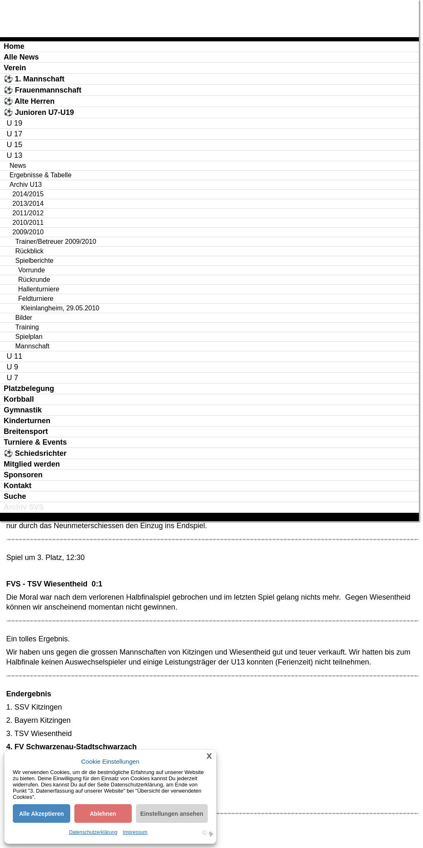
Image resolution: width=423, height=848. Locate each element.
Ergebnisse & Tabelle (40, 175)
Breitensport (26, 431)
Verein (15, 68)
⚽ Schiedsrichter (35, 453)
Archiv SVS (24, 507)
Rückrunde (34, 279)
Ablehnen (103, 813)
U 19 (14, 123)
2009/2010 (28, 232)
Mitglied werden (32, 464)
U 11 (14, 356)
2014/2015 (28, 194)
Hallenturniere (38, 289)
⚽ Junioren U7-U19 (39, 112)
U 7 (12, 378)
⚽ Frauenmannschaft (42, 90)
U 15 (14, 145)
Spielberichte (34, 260)
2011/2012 (28, 213)
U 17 (14, 134)
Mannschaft (32, 346)
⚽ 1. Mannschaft (34, 79)
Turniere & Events (35, 442)
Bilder (23, 317)
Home (14, 46)
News (18, 165)
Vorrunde (31, 270)
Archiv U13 (26, 184)
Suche (15, 496)
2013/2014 (28, 203)
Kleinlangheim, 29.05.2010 (60, 308)
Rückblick (29, 251)
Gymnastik (23, 410)
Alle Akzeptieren (41, 813)
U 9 (12, 367)
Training (27, 327)
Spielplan (29, 336)
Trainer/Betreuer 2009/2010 (55, 241)
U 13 (14, 155)
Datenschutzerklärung (93, 832)
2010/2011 (28, 222)
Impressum (135, 832)
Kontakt (17, 485)
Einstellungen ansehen (171, 813)
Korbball (19, 399)
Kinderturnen (27, 421)
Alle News (21, 57)
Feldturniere (35, 298)
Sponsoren (23, 475)
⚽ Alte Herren (29, 101)
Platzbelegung (29, 388)
